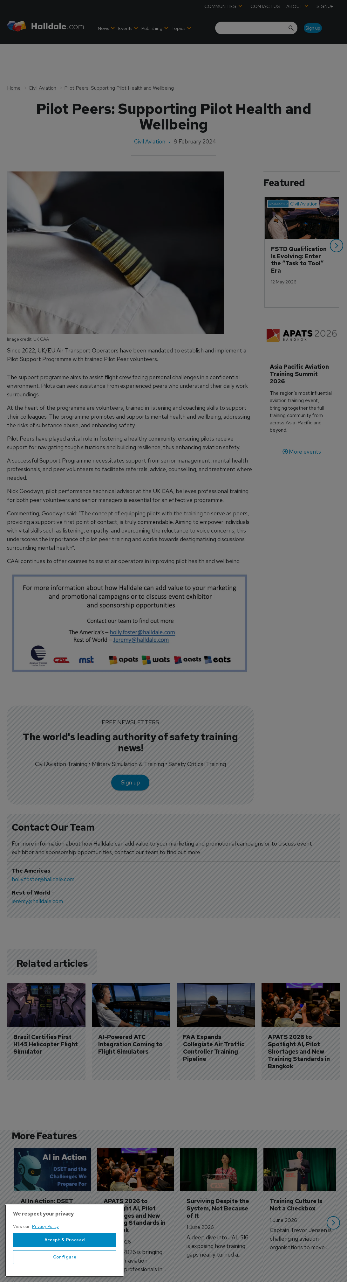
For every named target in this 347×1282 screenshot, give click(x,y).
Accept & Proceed (64, 1240)
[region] (64, 1240)
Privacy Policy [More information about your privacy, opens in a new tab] (45, 1226)
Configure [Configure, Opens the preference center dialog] (65, 1257)
